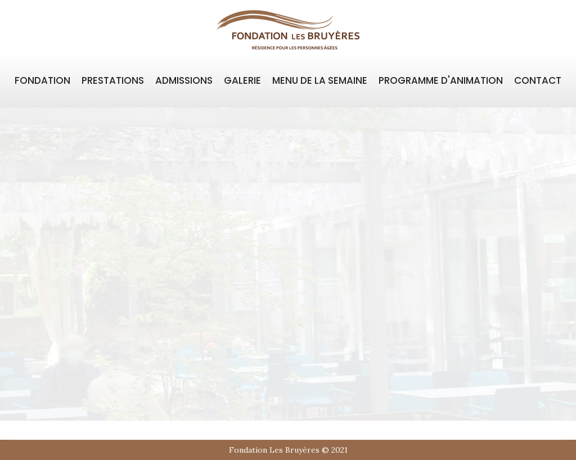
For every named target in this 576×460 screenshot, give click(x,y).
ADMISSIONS (184, 80)
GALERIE (242, 80)
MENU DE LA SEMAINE (319, 80)
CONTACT (537, 80)
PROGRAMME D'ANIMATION (441, 80)
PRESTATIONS (113, 80)
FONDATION (42, 80)
